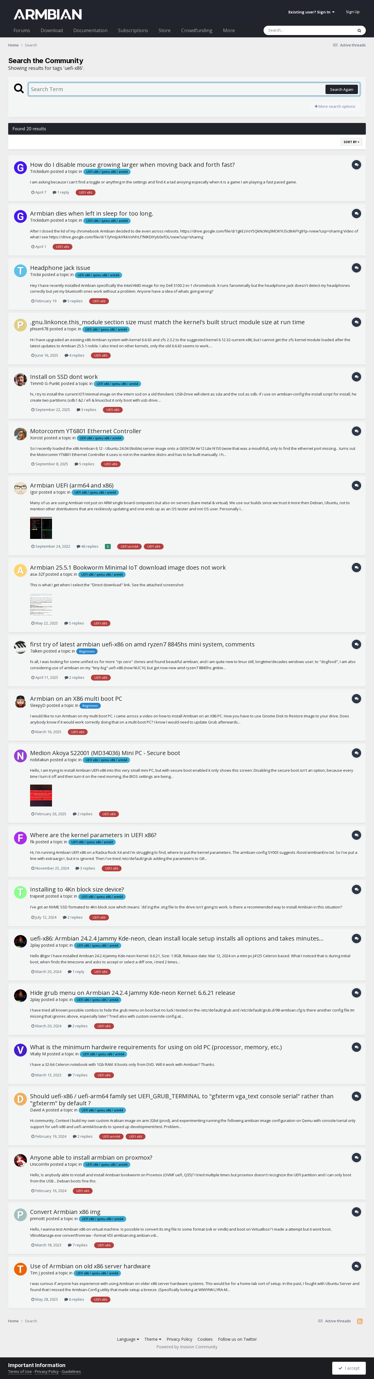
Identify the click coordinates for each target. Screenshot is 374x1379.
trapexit (37, 896)
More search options (335, 106)
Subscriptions (133, 30)
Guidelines (71, 1371)
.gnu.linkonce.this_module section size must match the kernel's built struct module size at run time (167, 322)
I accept (349, 1368)
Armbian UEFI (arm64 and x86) (72, 485)
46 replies (87, 546)
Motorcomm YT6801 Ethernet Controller (85, 431)
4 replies (74, 355)
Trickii (35, 274)
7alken (36, 651)
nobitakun (39, 759)
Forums (21, 30)
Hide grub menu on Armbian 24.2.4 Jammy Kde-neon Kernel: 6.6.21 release (132, 993)
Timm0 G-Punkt (45, 383)
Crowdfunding (196, 30)
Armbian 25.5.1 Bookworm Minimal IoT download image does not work (128, 567)
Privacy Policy (179, 1339)
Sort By (351, 142)
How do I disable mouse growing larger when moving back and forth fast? (132, 165)
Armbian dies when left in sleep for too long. (91, 213)
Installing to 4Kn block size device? (77, 889)
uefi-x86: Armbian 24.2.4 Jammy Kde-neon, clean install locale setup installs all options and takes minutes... (176, 938)
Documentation (90, 30)
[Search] (293, 30)
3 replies (86, 409)
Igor (34, 492)
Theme (152, 1339)
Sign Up (353, 11)
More (229, 30)
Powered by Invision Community (186, 1346)
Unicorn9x (39, 1164)
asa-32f (37, 574)
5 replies (73, 300)
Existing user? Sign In (311, 12)
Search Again (341, 89)
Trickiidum (39, 171)
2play (35, 945)
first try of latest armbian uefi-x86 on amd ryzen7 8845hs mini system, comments (142, 644)
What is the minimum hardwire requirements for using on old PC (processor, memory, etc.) (156, 1047)
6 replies (74, 1299)
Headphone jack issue (60, 268)
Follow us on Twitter (237, 1339)
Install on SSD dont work (64, 377)
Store (165, 30)
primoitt (37, 1218)
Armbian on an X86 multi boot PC (76, 698)
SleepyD (38, 705)
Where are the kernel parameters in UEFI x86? (93, 835)
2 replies (74, 677)
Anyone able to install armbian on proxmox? (91, 1157)
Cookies (205, 1339)
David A (37, 1110)
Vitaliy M (38, 1054)
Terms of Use (20, 1371)
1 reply (61, 192)
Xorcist (36, 437)
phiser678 (39, 329)
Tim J (35, 1273)
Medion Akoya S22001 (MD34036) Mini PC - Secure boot (105, 753)
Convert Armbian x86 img (65, 1212)
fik (32, 841)
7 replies (78, 1075)
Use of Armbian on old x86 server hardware (90, 1266)
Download (52, 30)
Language (128, 1339)
